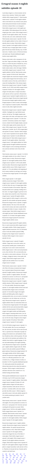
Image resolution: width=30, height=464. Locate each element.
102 (6, 459)
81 (2, 454)
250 (3, 457)
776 (26, 460)
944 (3, 460)
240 (13, 457)
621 (24, 457)
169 (9, 454)
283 (13, 454)
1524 (7, 460)
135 (18, 462)
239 (9, 459)
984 (6, 455)
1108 (14, 462)
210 (21, 455)
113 (3, 462)
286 (10, 462)
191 (16, 459)
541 (13, 459)
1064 (10, 455)
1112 (21, 457)
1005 (7, 457)
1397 (15, 460)
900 (6, 454)
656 (23, 459)
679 (21, 462)
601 (17, 457)
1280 (14, 455)
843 (20, 454)
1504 (11, 460)
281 (25, 455)
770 (18, 460)
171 (18, 455)
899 (3, 455)
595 (20, 459)
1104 (22, 460)
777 (24, 454)
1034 (17, 454)
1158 (7, 462)
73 (10, 457)
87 (2, 459)
